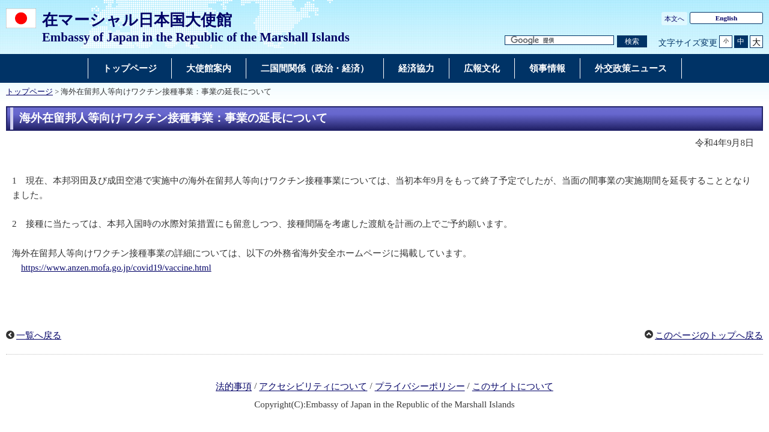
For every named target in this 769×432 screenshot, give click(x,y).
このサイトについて (512, 387)
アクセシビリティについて (313, 387)
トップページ (29, 92)
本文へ (674, 18)
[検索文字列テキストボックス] (559, 40)
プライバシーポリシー (420, 387)
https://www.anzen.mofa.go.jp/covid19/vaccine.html (116, 267)
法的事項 (234, 387)
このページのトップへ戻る (709, 335)
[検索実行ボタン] (632, 41)
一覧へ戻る (38, 335)
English (727, 18)
